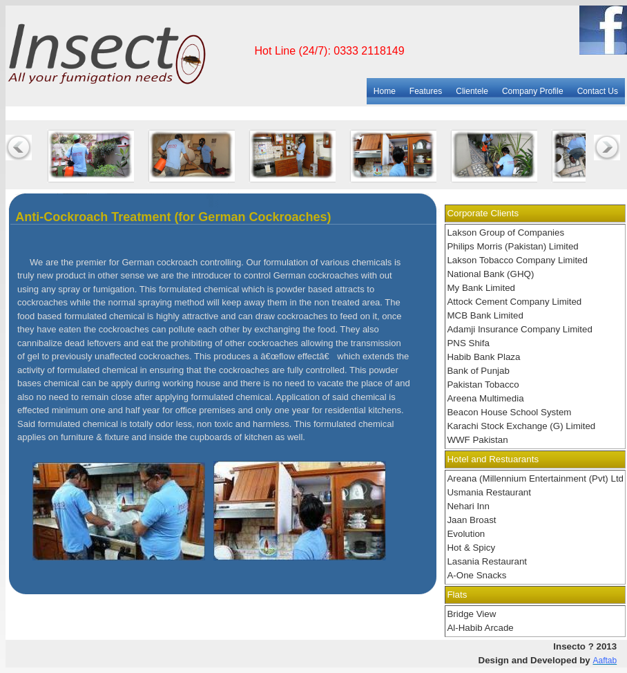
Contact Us (597, 91)
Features (425, 91)
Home (385, 91)
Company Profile (532, 91)
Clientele (472, 91)
